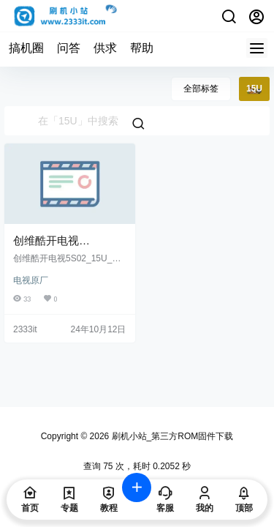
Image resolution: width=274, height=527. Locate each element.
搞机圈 (26, 48)
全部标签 (200, 88)
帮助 (141, 48)
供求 (105, 48)
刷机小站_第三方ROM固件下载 (171, 436)
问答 (68, 48)
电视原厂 (30, 280)
